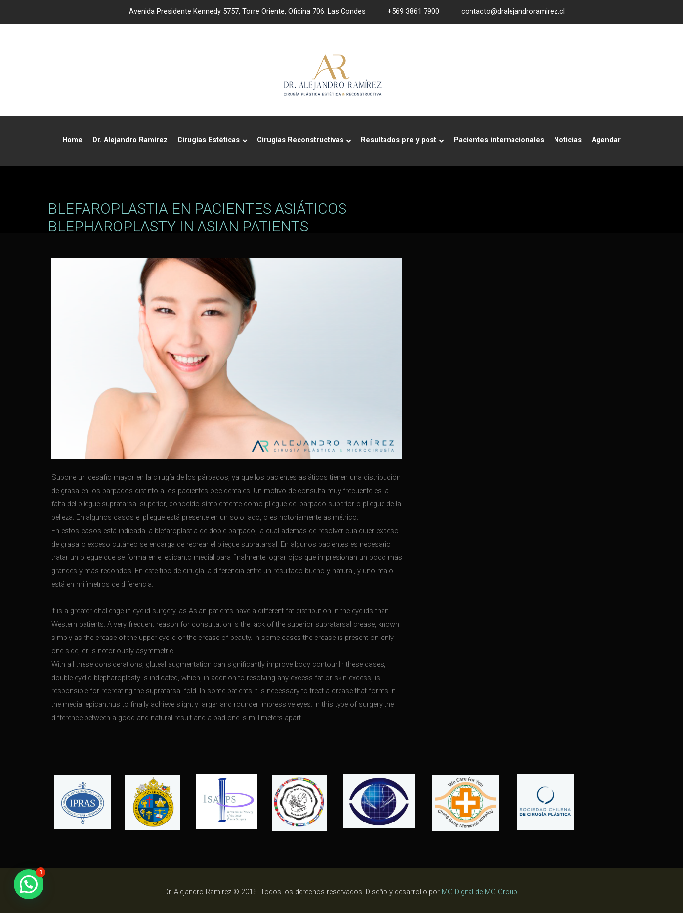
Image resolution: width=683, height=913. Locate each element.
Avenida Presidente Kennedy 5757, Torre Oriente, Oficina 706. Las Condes (247, 11)
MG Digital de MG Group (479, 892)
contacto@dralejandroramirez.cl (513, 11)
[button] (28, 884)
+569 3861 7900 (413, 11)
